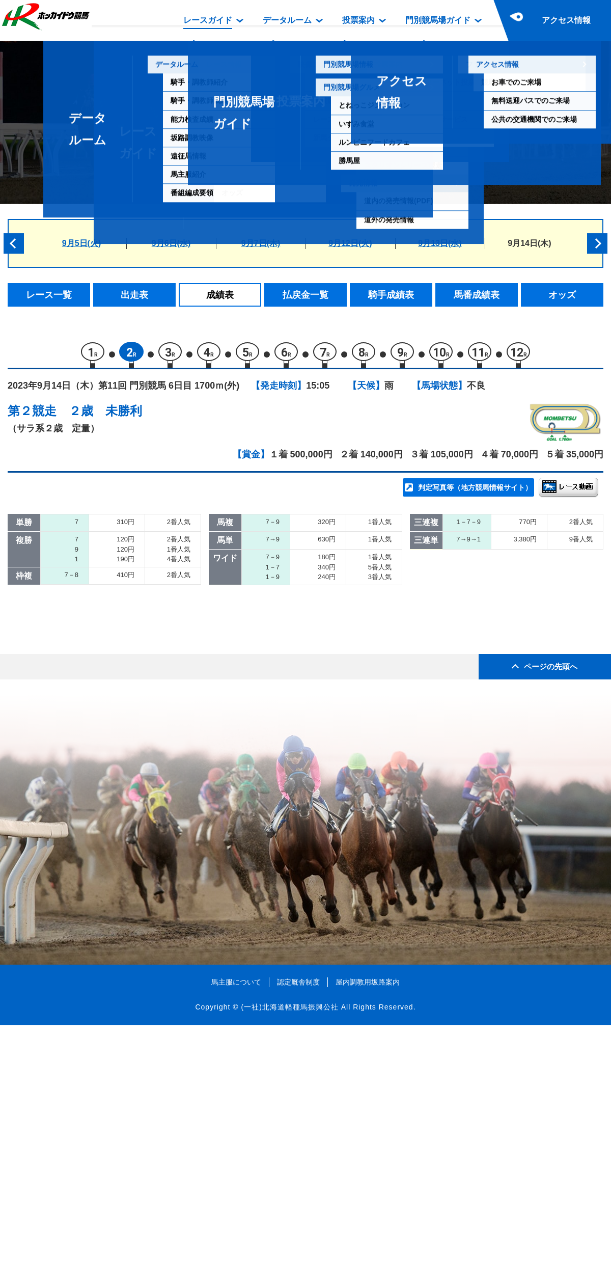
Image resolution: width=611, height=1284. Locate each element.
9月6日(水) (171, 243)
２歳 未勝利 (105, 415)
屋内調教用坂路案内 (368, 1240)
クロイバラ (112, 710)
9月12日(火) (350, 243)
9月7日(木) (260, 243)
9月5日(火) (81, 243)
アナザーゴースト (125, 624)
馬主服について (236, 1240)
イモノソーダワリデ (130, 580)
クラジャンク (117, 602)
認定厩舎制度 (298, 1240)
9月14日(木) (529, 243)
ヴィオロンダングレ (130, 753)
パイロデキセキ (121, 645)
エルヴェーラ (117, 731)
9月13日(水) (439, 243)
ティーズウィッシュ (130, 667)
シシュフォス (117, 558)
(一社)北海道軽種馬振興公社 (289, 1266)
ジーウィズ (112, 688)
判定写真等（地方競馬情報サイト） (475, 492)
